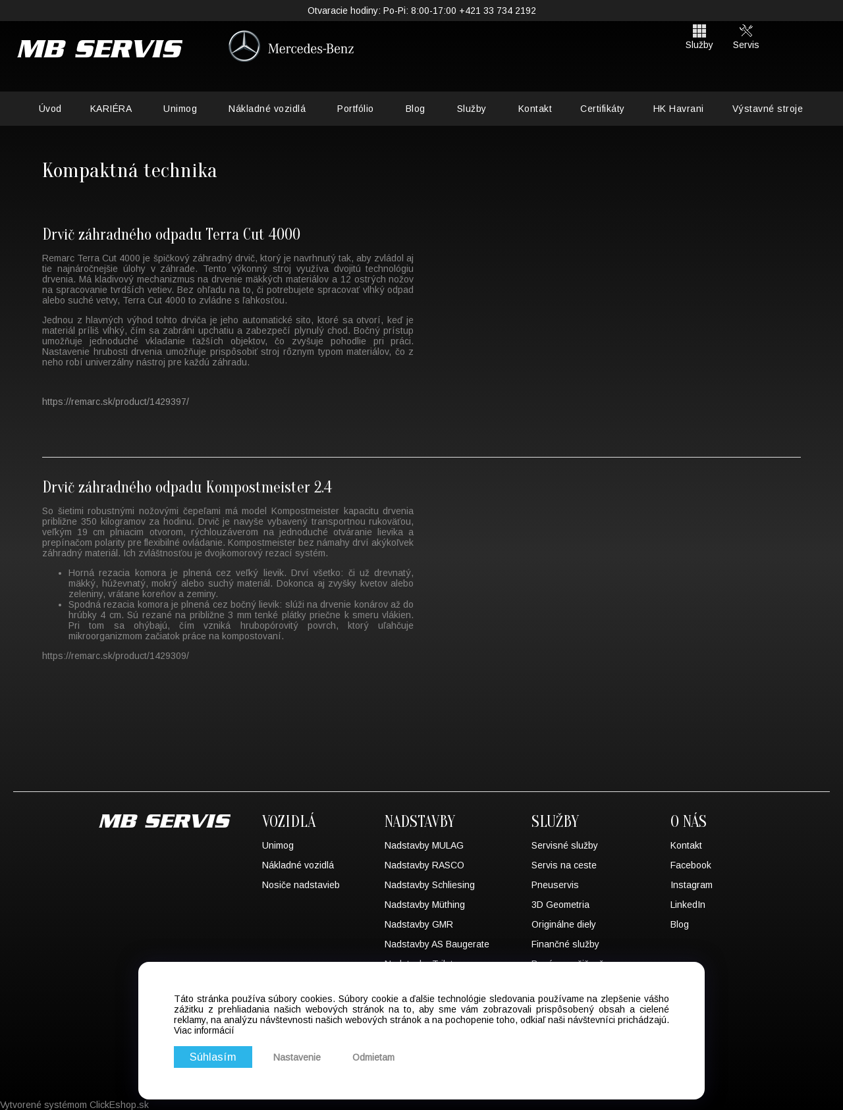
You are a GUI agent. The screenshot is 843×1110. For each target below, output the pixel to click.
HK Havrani (678, 108)
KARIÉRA (111, 108)
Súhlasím (213, 1057)
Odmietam (374, 1057)
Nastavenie (297, 1057)
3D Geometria (560, 904)
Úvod (50, 108)
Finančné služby (565, 944)
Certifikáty (602, 108)
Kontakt (535, 108)
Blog (415, 108)
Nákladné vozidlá (267, 108)
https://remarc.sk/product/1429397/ (115, 401)
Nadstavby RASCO (424, 865)
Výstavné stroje (767, 108)
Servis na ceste (564, 865)
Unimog (180, 108)
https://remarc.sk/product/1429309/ (115, 655)
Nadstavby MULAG (424, 845)
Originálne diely (563, 924)
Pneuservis (555, 885)
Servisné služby (564, 845)
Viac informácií (204, 1030)
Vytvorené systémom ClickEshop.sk (74, 1104)
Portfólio (355, 108)
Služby (472, 108)
